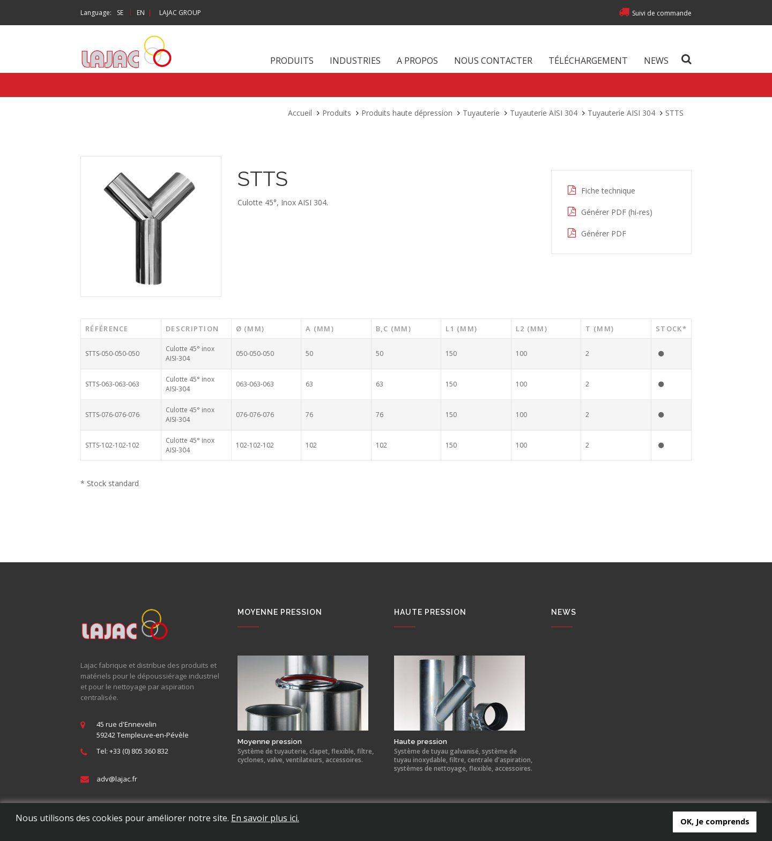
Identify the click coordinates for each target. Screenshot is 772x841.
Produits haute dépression (406, 113)
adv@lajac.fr (116, 779)
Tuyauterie (481, 113)
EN (141, 12)
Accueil (300, 113)
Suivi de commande (655, 13)
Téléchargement (588, 60)
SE (120, 12)
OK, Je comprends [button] (714, 821)
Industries (355, 60)
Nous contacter (493, 60)
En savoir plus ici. (265, 818)
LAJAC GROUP (180, 12)
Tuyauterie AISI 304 (543, 113)
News (656, 60)
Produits (292, 60)
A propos (417, 60)
